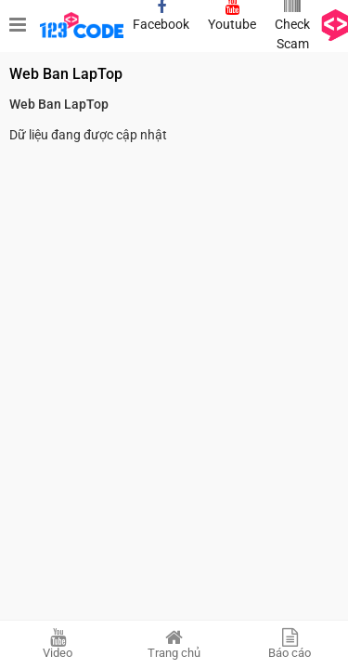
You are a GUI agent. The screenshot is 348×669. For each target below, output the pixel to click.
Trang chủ (174, 644)
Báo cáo (290, 644)
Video (58, 644)
